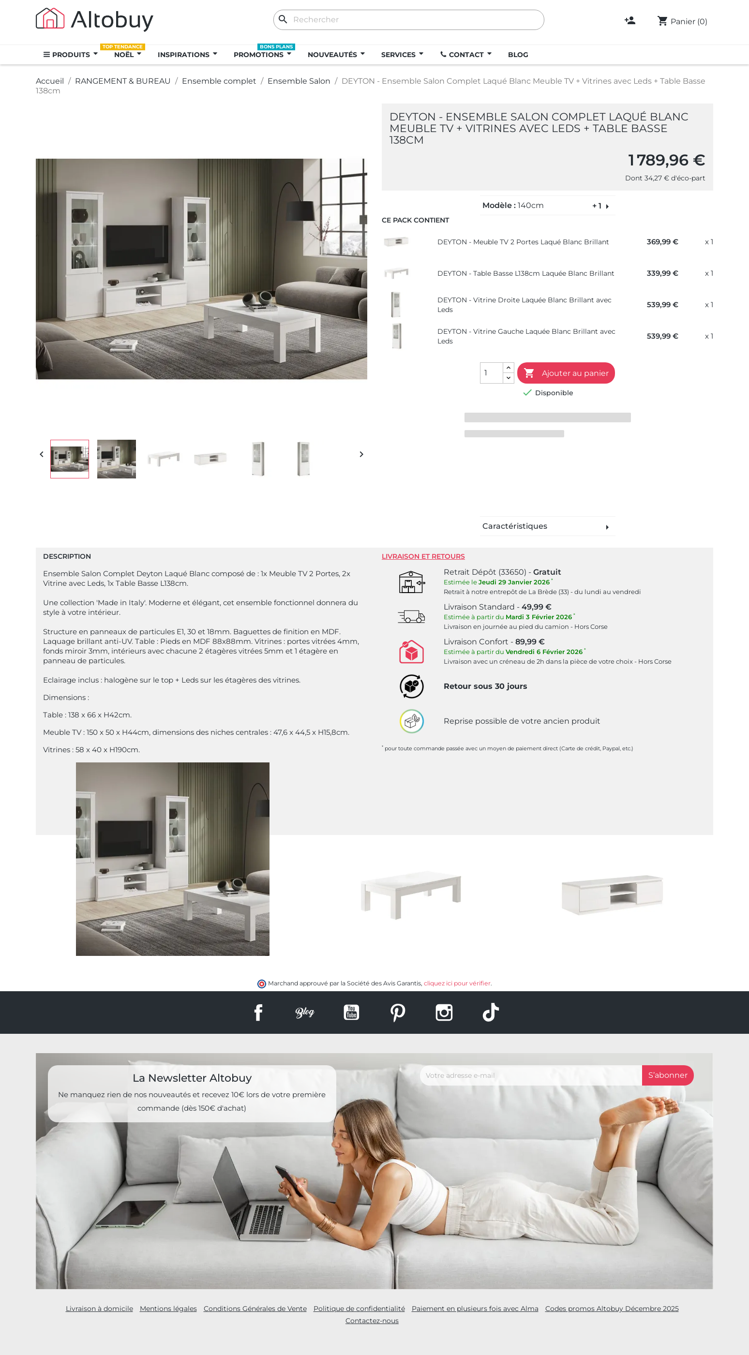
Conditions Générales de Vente (255, 1308)
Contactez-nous (372, 1320)
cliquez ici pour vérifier (457, 983)
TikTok (490, 1012)
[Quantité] (491, 373)
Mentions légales (168, 1308)
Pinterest (397, 1012)
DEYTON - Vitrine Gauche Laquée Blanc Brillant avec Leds (526, 336)
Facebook (258, 1012)
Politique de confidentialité (359, 1308)
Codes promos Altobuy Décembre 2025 (612, 1308)
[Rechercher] (408, 20)
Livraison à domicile (99, 1308)
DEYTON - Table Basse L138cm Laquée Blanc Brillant (525, 273)
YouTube (351, 1012)
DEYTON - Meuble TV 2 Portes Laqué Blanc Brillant (523, 242)
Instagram (444, 1012)
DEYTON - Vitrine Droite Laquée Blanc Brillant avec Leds (524, 305)
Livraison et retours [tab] (423, 556)
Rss (304, 1012)
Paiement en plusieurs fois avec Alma (475, 1308)
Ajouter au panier (566, 373)
